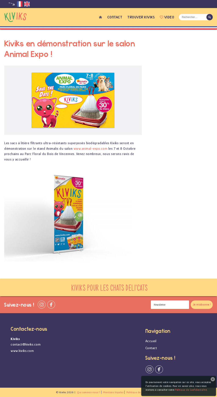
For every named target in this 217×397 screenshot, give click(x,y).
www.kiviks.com (22, 351)
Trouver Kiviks (141, 17)
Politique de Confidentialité (191, 389)
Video (167, 17)
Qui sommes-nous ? (88, 392)
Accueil (100, 17)
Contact (114, 17)
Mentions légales (113, 392)
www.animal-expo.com (90, 149)
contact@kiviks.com (25, 344)
